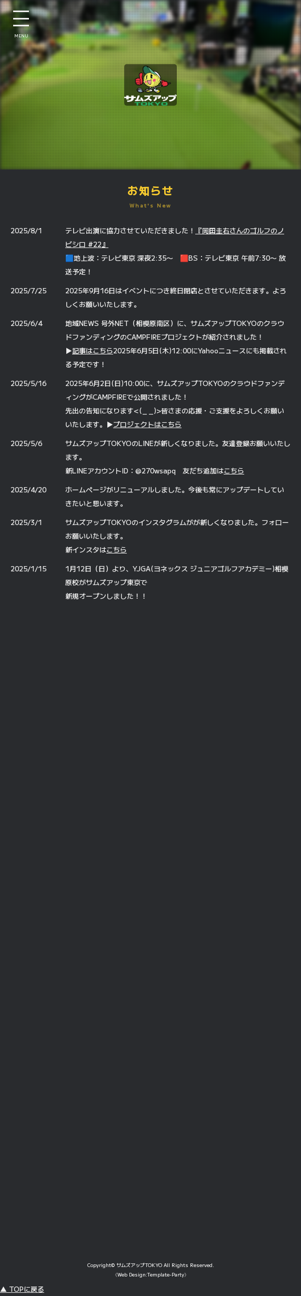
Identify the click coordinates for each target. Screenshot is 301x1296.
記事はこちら (92, 350)
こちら (234, 471)
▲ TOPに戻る (22, 1289)
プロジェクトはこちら (147, 424)
